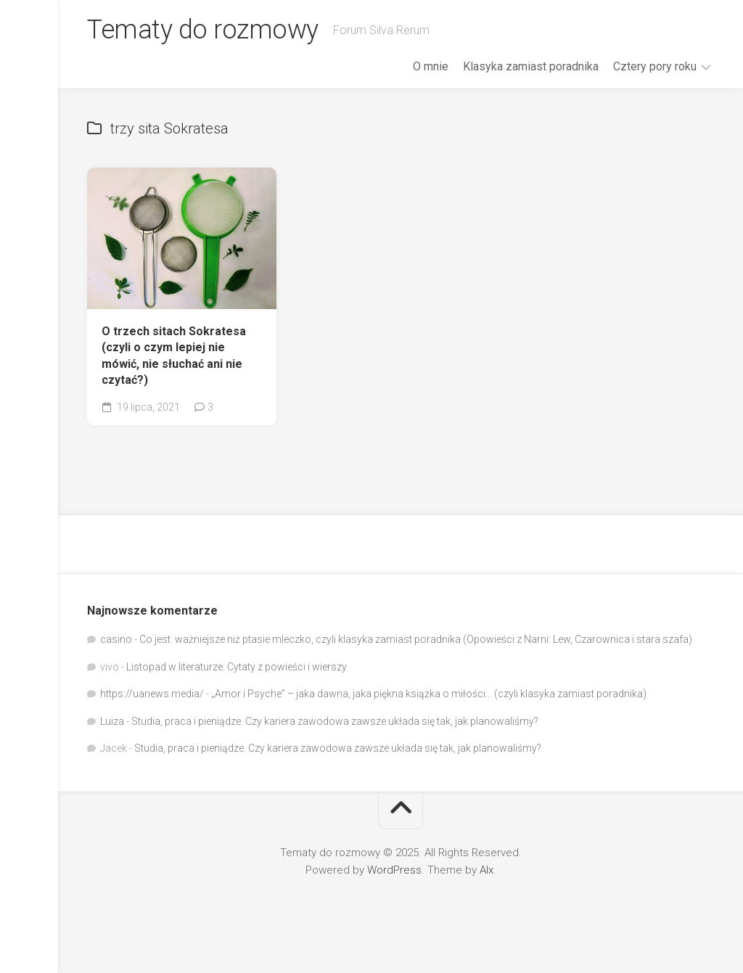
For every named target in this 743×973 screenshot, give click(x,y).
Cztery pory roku (655, 66)
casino (116, 639)
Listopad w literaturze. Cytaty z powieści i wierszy (236, 667)
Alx (486, 869)
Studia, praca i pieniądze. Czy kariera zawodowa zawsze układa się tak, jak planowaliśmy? (334, 721)
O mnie (430, 66)
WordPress (394, 869)
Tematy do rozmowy (203, 30)
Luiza (112, 721)
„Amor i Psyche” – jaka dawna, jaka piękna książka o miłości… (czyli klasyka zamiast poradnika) (428, 693)
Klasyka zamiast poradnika (531, 66)
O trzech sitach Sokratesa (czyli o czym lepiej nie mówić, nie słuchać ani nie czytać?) (174, 355)
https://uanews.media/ (152, 693)
